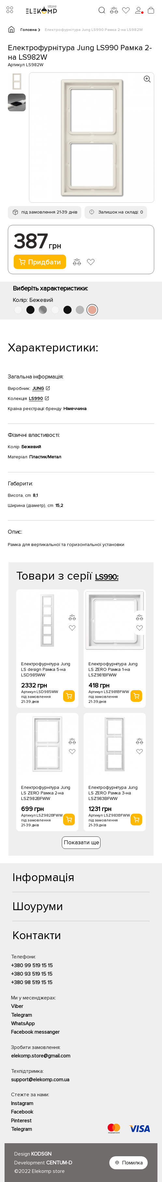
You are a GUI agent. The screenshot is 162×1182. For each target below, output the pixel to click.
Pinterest (21, 1120)
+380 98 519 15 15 (31, 982)
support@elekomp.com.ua (40, 1079)
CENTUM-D (59, 1163)
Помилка (132, 1163)
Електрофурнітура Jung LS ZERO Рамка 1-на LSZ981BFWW (113, 669)
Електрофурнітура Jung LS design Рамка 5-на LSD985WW (45, 669)
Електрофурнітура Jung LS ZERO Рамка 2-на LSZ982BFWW (45, 793)
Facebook (22, 1112)
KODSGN (41, 1154)
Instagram (22, 1103)
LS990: (106, 577)
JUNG (38, 388)
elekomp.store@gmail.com (40, 1056)
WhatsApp (23, 1023)
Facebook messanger (35, 1032)
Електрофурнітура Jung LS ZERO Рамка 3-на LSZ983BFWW (113, 793)
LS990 (36, 398)
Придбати (40, 262)
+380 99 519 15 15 (32, 965)
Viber (17, 1006)
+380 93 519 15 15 (31, 974)
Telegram (21, 1015)
